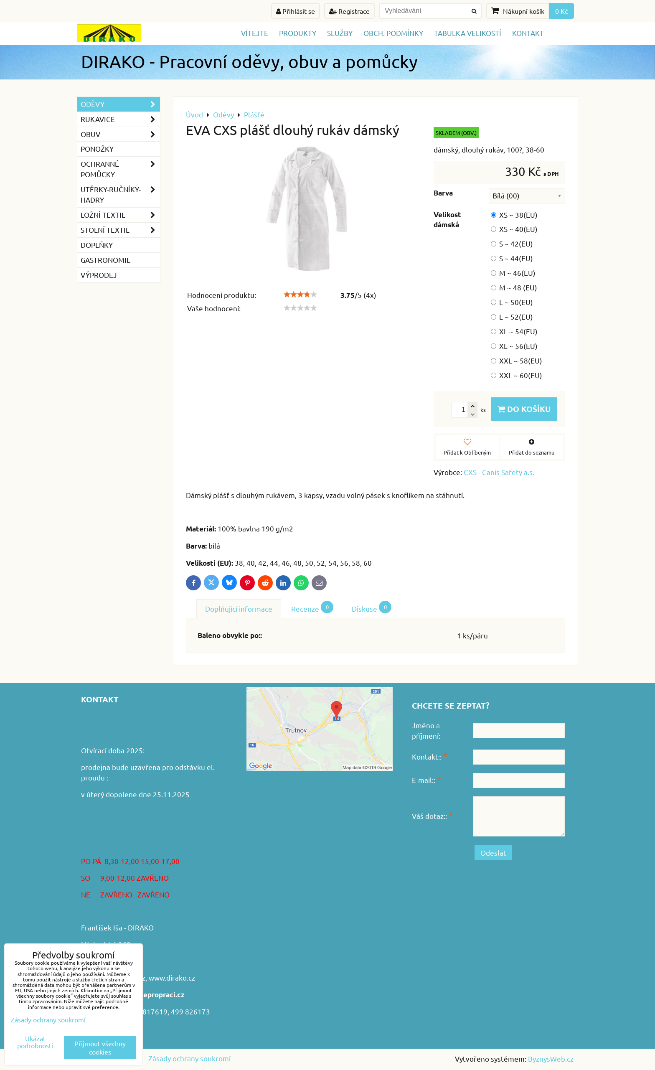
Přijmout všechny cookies (100, 1047)
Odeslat (493, 852)
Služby (340, 32)
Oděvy (120, 104)
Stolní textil (120, 230)
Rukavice (120, 119)
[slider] (300, 294)
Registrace (349, 11)
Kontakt (528, 32)
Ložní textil (120, 215)
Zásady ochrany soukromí (189, 1058)
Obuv (120, 134)
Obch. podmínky (393, 32)
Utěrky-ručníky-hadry (120, 194)
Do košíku (524, 409)
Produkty (297, 32)
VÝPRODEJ (99, 274)
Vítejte (254, 32)
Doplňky (97, 244)
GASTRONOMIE (106, 259)
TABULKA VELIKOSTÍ (467, 32)
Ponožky (97, 148)
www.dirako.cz (172, 977)
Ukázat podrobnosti (35, 1042)
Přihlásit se (295, 11)
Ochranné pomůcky (120, 169)
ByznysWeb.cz (551, 1058)
